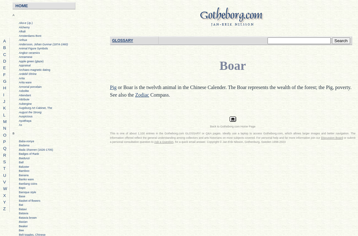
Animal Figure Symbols (33, 48)
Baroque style (27, 192)
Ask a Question (163, 141)
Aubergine (25, 103)
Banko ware (26, 179)
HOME (21, 5)
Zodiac (142, 95)
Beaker (23, 226)
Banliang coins (28, 183)
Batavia (23, 213)
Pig (113, 87)
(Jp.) (26, 23)
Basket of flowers (30, 200)
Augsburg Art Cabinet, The (35, 108)
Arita (22, 78)
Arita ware (25, 82)
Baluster (24, 166)
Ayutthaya (25, 120)
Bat (21, 204)
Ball (21, 162)
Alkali (22, 31)
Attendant (25, 95)
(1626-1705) (36, 149)
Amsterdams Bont (30, 35)
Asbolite (24, 91)
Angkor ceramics (29, 52)
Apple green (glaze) (31, 61)
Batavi (23, 209)
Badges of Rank (29, 153)
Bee (21, 230)
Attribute (24, 99)
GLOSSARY (122, 40)
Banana (24, 175)
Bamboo (24, 170)
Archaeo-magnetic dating (34, 69)
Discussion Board (332, 137)
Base (22, 196)
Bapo (22, 187)
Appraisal (25, 65)
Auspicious (26, 116)
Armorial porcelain (30, 86)
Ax (20, 124)
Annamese (25, 57)
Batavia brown (28, 217)
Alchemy (24, 27)
